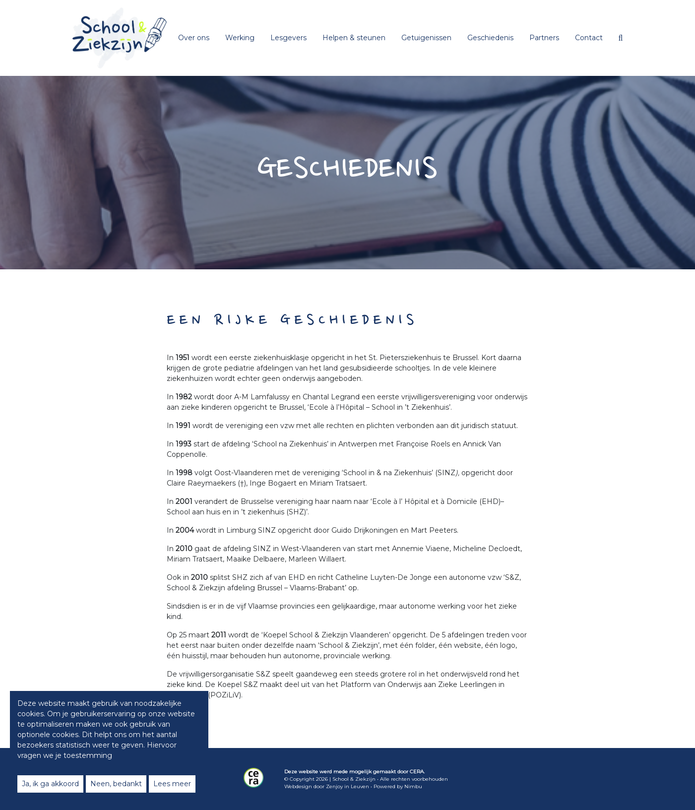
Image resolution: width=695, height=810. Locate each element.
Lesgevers (288, 37)
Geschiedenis (490, 37)
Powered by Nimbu (398, 786)
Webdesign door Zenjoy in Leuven (326, 786)
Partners (544, 37)
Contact (589, 37)
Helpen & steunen (353, 37)
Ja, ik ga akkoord (50, 783)
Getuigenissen (426, 37)
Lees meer (172, 783)
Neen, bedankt (116, 783)
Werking (239, 37)
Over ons (193, 37)
